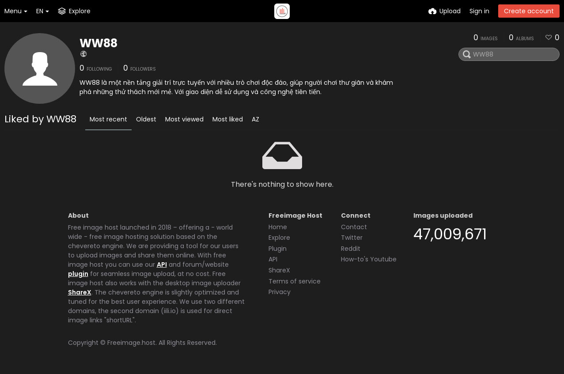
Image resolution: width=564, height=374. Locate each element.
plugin (78, 273)
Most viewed (184, 119)
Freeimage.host (131, 342)
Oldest (146, 119)
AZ (255, 119)
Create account (529, 11)
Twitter (352, 237)
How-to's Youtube (369, 259)
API (162, 264)
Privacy (280, 291)
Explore (279, 237)
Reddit (350, 248)
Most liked (227, 119)
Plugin (278, 248)
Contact (354, 227)
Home (278, 227)
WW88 (98, 43)
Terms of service (295, 281)
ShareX (79, 292)
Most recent (108, 119)
